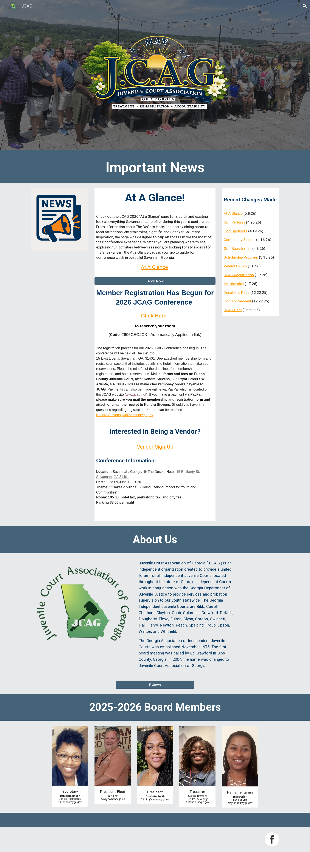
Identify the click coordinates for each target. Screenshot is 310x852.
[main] (155, 167)
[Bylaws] (155, 685)
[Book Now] (155, 281)
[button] (305, 6)
